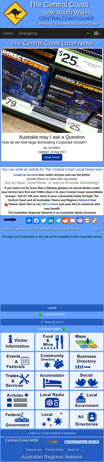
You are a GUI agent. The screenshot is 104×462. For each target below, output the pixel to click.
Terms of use (33, 449)
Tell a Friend (50, 204)
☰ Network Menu (52, 322)
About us (72, 449)
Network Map (87, 200)
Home (8, 33)
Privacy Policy (54, 449)
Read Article (52, 157)
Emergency (28, 33)
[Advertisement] (52, 271)
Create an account (25, 174)
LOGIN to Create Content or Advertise (52, 433)
